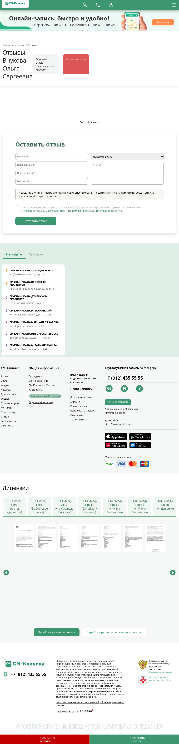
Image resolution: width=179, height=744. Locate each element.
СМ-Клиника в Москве (42, 385)
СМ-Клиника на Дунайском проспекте (28, 298)
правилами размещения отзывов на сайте (95, 211)
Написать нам (119, 402)
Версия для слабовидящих (46, 396)
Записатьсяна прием (48, 739)
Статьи (5, 416)
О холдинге (35, 376)
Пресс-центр (8, 412)
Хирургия (75, 401)
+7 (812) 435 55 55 (28, 674)
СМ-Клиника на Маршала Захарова (34, 322)
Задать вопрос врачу (41, 402)
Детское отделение (81, 397)
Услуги (5, 385)
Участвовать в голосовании (160, 671)
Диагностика (8, 394)
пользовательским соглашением (44, 211)
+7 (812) (124, 378)
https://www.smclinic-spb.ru (119, 424)
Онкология (76, 415)
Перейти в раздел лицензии (53, 632)
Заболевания (8, 421)
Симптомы (7, 425)
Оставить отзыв (76, 59)
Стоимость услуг (10, 403)
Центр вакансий (38, 381)
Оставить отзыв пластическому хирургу (45, 64)
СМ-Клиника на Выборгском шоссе (33, 334)
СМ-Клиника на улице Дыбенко (31, 270)
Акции (4, 376)
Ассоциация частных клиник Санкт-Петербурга (160, 678)
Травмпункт (77, 419)
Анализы (6, 389)
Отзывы (5, 398)
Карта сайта (36, 389)
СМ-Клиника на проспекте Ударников (27, 283)
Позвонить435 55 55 (137, 739)
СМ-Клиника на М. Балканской (30, 310)
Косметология (78, 406)
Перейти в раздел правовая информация (116, 632)
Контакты (6, 407)
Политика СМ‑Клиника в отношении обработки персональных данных (90, 703)
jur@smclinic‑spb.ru (115, 412)
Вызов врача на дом (82, 410)
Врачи (4, 381)
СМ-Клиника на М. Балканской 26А (33, 345)
